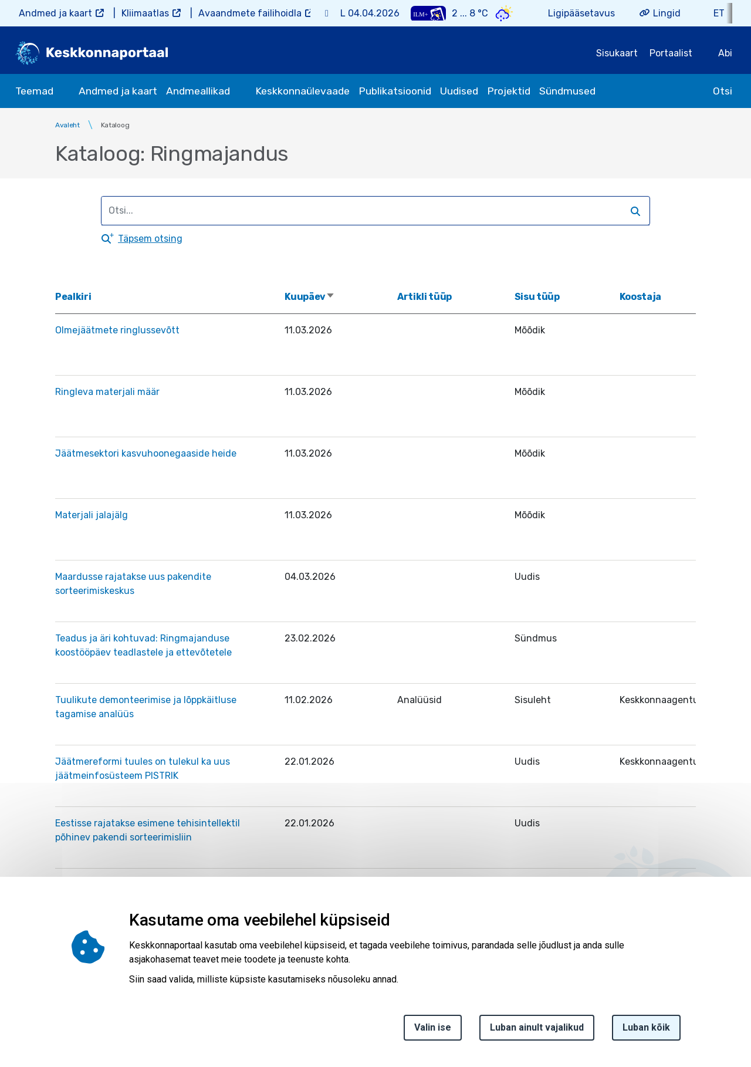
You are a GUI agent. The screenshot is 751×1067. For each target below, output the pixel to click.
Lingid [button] (667, 13)
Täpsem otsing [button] (150, 238)
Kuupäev (310, 296)
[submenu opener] (64, 91)
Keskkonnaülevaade (302, 91)
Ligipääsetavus (581, 13)
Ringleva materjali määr (107, 391)
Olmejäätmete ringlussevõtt (117, 330)
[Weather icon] (504, 13)
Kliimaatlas (145, 13)
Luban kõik (646, 1030)
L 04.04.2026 (370, 13)
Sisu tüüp (537, 296)
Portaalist (670, 53)
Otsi (722, 91)
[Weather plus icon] (428, 13)
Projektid (508, 91)
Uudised (459, 91)
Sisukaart (617, 53)
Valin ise (432, 1030)
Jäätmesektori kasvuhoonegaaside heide (145, 453)
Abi (725, 53)
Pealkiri (73, 296)
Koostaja (640, 296)
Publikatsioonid (394, 91)
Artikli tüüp (424, 296)
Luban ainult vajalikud (537, 1030)
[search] (370, 211)
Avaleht (67, 125)
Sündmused (567, 91)
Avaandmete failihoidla (250, 13)
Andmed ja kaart (55, 13)
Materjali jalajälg (91, 515)
